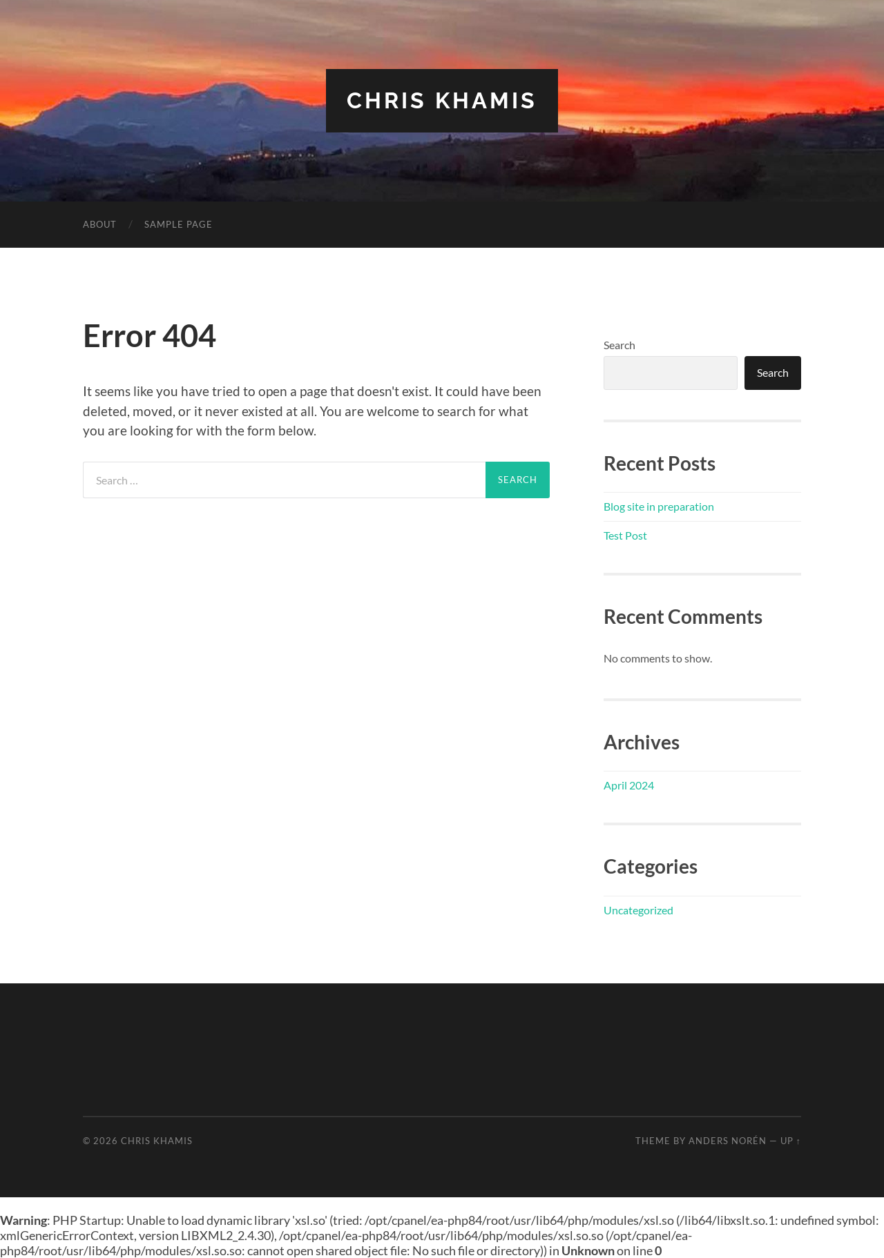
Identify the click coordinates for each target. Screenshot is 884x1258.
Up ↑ (790, 1140)
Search (619, 344)
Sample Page (178, 224)
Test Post (625, 535)
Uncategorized (638, 909)
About (100, 224)
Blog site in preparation (659, 506)
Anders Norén (728, 1140)
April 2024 (629, 785)
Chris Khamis (442, 100)
